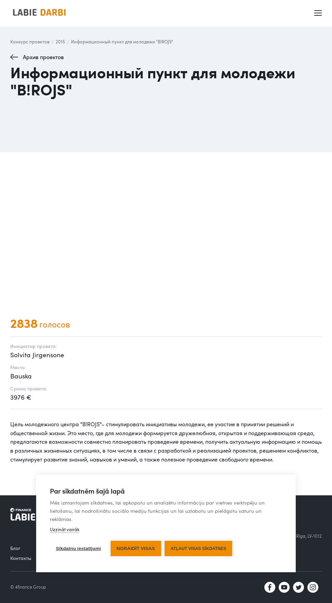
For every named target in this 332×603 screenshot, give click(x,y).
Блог (15, 548)
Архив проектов (43, 57)
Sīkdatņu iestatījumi (78, 548)
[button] (318, 13)
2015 (60, 42)
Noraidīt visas (135, 548)
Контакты (20, 558)
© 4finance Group (28, 587)
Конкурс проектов (30, 42)
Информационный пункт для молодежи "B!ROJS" (122, 42)
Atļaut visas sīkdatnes (198, 548)
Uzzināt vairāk (64, 529)
